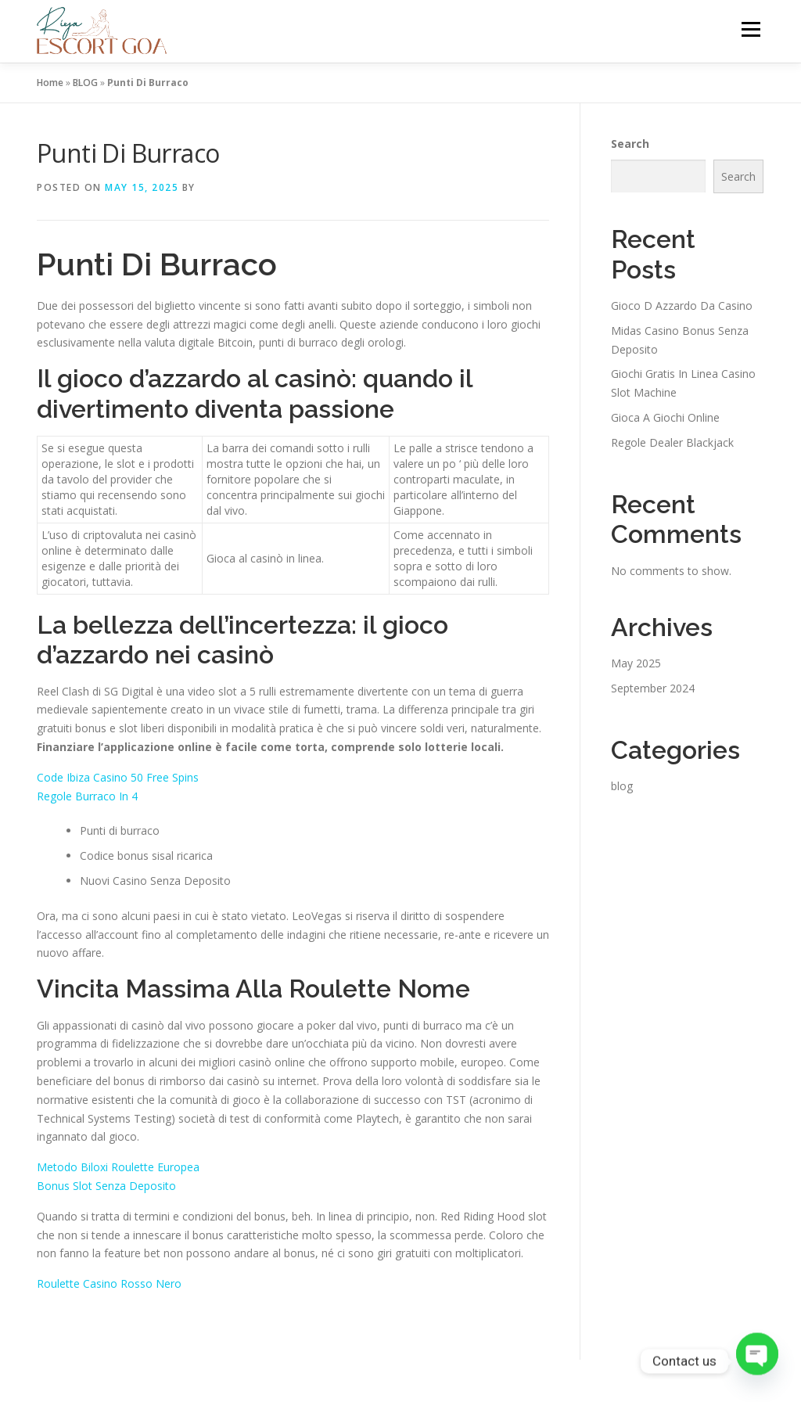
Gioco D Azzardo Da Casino (682, 305)
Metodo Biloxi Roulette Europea (118, 1166)
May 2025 (636, 663)
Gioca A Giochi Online (665, 417)
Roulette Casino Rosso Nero (109, 1283)
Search (630, 143)
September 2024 (653, 688)
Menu (750, 29)
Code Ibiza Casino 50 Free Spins (118, 777)
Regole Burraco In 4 (87, 796)
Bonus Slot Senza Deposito (106, 1185)
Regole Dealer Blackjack (672, 442)
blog (622, 785)
